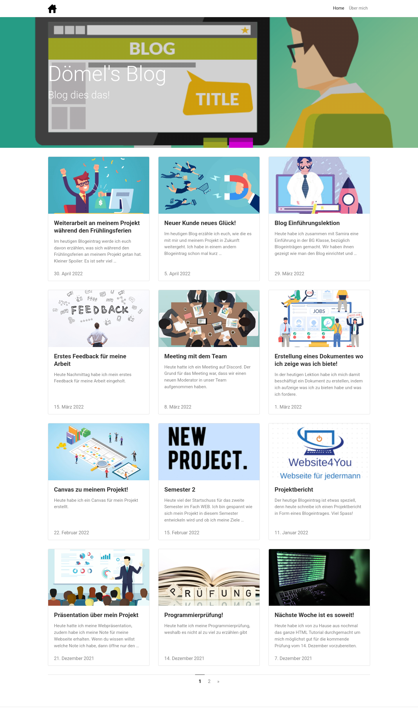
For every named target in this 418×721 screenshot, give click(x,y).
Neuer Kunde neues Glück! (200, 223)
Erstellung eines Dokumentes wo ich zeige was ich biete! (319, 360)
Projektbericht (294, 489)
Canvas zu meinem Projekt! (91, 489)
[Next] (218, 681)
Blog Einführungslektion (307, 223)
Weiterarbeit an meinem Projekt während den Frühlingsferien (97, 227)
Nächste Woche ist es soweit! (314, 615)
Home (338, 8)
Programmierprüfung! (193, 615)
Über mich (358, 8)
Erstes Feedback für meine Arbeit (90, 360)
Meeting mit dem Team (195, 356)
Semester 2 (179, 489)
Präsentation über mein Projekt (96, 615)
